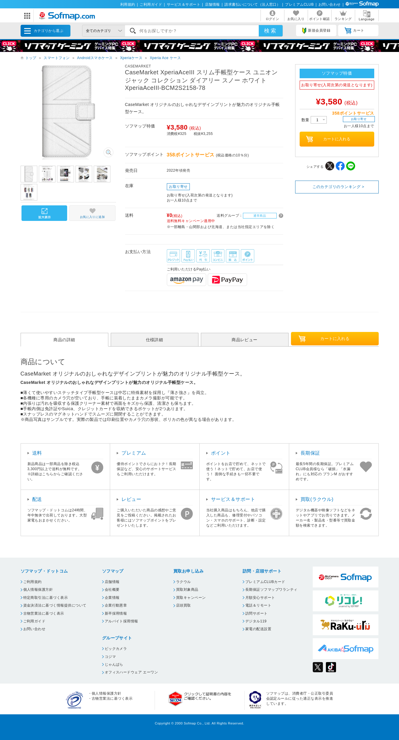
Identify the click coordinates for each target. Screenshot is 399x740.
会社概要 (112, 589)
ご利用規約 (32, 582)
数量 (314, 120)
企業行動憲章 (116, 605)
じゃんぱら (114, 664)
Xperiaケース (131, 58)
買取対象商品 (187, 589)
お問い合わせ (329, 4)
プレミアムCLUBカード (265, 582)
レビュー (131, 499)
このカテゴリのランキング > (338, 186)
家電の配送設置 (258, 629)
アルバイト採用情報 (121, 621)
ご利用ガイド (151, 4)
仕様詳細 (154, 339)
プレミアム (133, 453)
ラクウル (183, 582)
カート (354, 30)
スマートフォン (57, 58)
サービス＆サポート (183, 4)
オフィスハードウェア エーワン (131, 672)
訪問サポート (256, 613)
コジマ (110, 657)
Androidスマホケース (95, 58)
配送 (37, 499)
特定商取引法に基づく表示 (45, 598)
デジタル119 (255, 621)
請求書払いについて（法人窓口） (252, 4)
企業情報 (112, 598)
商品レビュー (245, 339)
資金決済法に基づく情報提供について (55, 605)
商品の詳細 (64, 339)
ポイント (221, 453)
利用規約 (127, 4)
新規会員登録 (316, 31)
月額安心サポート (260, 598)
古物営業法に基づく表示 (43, 613)
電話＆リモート (258, 605)
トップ (30, 58)
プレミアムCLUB (299, 4)
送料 (37, 453)
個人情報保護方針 (38, 589)
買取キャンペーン (191, 598)
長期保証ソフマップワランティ (271, 589)
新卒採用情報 (116, 613)
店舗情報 (212, 4)
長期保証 (310, 453)
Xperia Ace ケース (165, 58)
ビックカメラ (116, 649)
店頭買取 (183, 605)
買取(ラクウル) (317, 499)
